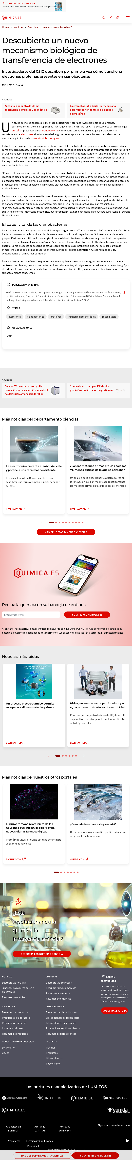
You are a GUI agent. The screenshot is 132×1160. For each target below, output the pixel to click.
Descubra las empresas (59, 982)
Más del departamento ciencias (66, 532)
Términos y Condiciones (39, 1141)
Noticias (50, 1047)
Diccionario (8, 1047)
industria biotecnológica (45, 138)
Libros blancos (54, 1058)
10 (82, 522)
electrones (27, 134)
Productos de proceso (14, 1023)
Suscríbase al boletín (87, 614)
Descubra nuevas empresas (61, 987)
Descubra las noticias (14, 982)
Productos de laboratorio (16, 1017)
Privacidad (33, 1146)
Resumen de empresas (58, 998)
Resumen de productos (15, 1033)
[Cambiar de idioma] (117, 18)
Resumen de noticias (13, 997)
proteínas (17, 130)
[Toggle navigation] (128, 18)
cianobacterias (50, 130)
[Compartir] (111, 18)
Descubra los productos (15, 1012)
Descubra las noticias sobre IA (42, 954)
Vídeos (5, 1052)
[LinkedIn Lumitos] (127, 1141)
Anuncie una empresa (58, 993)
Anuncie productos (12, 1028)
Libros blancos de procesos (61, 1023)
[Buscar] (104, 18)
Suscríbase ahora (114, 1010)
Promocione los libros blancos (63, 1028)
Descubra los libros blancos (61, 1012)
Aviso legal (14, 1141)
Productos (52, 1052)
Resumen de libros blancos (61, 1033)
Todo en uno (53, 1063)
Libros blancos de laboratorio (62, 1017)
